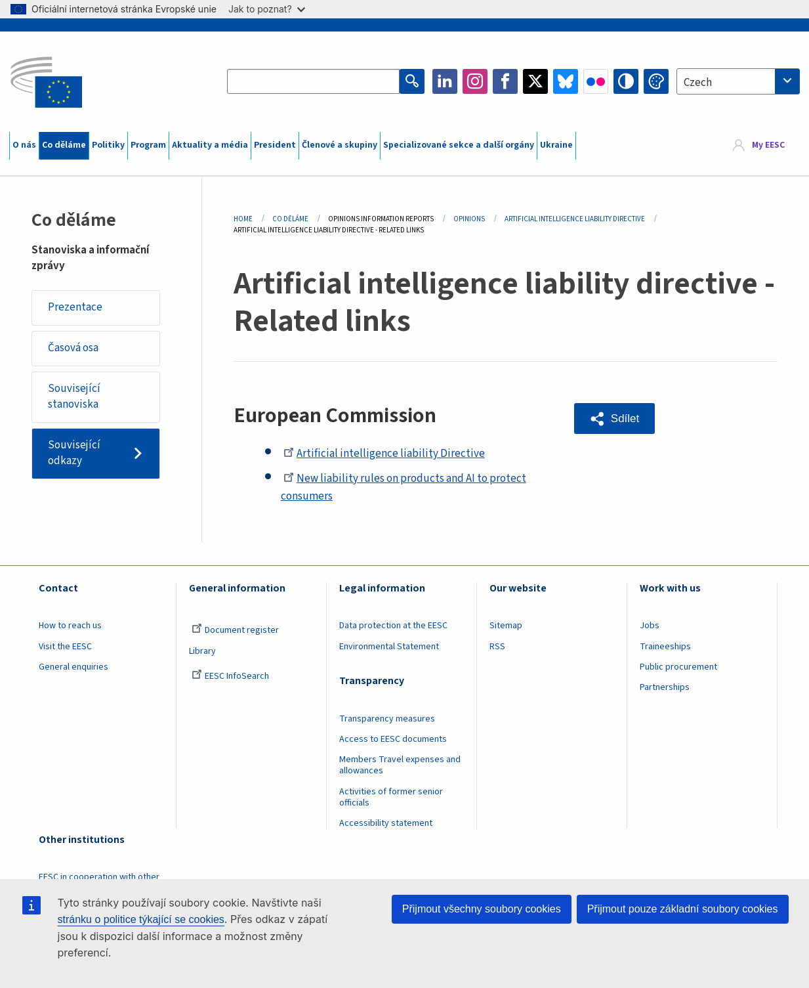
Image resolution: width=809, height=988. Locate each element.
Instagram (475, 81)
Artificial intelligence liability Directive (384, 454)
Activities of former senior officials (391, 797)
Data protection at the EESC (393, 625)
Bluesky (565, 81)
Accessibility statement (385, 823)
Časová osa (73, 348)
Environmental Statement (389, 646)
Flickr (595, 81)
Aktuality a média (210, 145)
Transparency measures (387, 718)
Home (243, 219)
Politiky (108, 145)
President (275, 145)
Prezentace (75, 307)
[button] (614, 418)
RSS (497, 646)
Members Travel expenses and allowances (400, 765)
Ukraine (556, 145)
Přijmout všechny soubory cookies (481, 908)
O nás (24, 145)
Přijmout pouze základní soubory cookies (682, 908)
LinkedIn (444, 81)
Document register (235, 630)
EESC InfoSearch (230, 676)
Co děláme (64, 145)
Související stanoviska (74, 396)
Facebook (505, 81)
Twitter (535, 81)
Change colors (656, 81)
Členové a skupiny (339, 145)
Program (148, 145)
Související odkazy (74, 453)
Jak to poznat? (266, 8)
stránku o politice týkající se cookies (141, 919)
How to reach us (70, 625)
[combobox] (738, 81)
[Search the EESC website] (313, 81)
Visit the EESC (65, 646)
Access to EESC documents (393, 739)
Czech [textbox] (698, 83)
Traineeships (665, 646)
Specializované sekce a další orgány (458, 145)
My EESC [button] (768, 145)
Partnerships (665, 687)
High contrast (625, 81)
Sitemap (505, 625)
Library (202, 651)
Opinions (469, 219)
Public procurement (678, 667)
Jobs (649, 625)
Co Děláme (290, 219)
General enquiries (73, 667)
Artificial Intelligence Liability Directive (575, 219)
